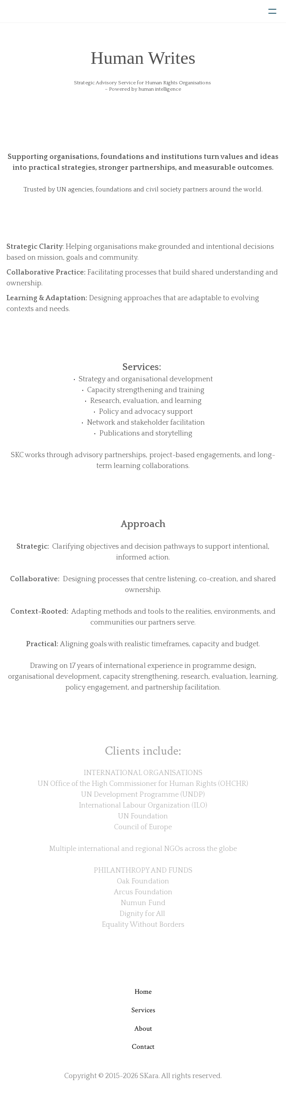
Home (143, 991)
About (143, 1028)
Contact (143, 1046)
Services (143, 1010)
